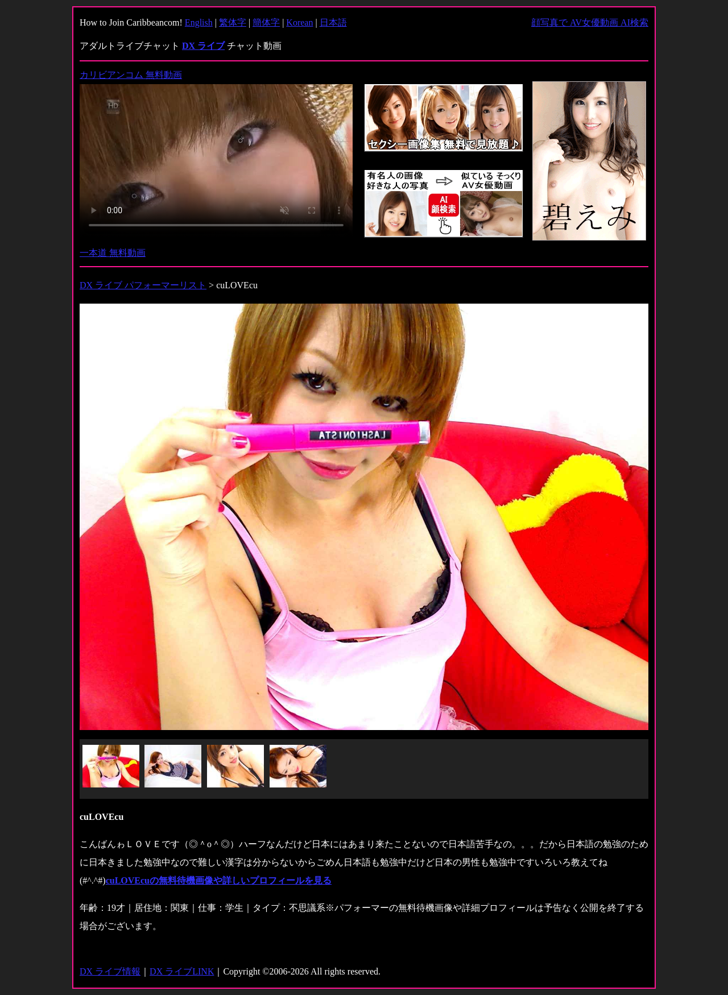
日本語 (333, 22)
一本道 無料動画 (113, 253)
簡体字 (266, 22)
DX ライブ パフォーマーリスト (143, 285)
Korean (299, 22)
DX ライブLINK (182, 971)
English (199, 22)
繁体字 (232, 22)
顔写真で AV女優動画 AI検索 (589, 22)
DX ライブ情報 (110, 971)
